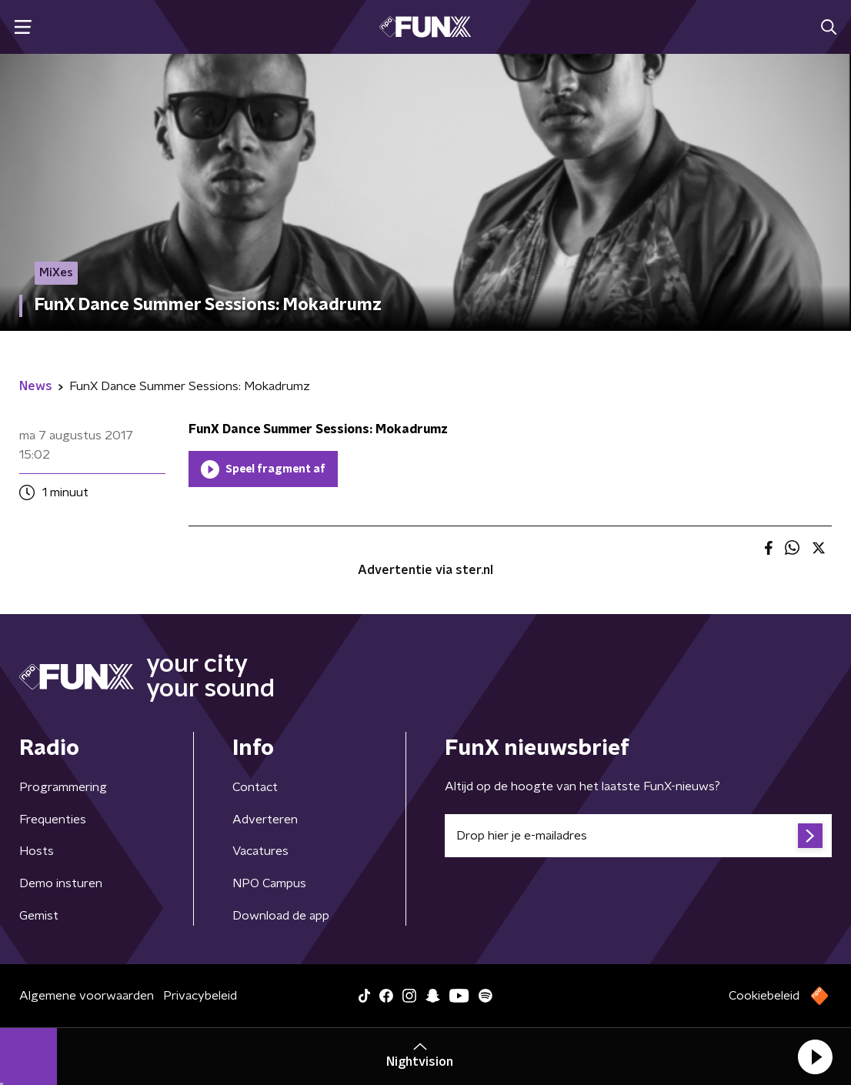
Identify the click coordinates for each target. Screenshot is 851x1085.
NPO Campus (269, 883)
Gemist (38, 916)
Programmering (63, 787)
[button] (814, 1056)
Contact (255, 787)
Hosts (36, 851)
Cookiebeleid (764, 996)
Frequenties (52, 819)
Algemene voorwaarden (86, 996)
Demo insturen (60, 883)
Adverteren (265, 819)
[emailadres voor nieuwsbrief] (638, 835)
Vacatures (260, 851)
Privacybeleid (200, 996)
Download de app (280, 916)
